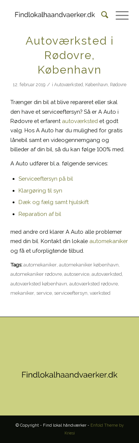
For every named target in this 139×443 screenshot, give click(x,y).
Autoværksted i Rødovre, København (70, 55)
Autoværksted (68, 84)
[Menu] (118, 15)
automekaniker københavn (89, 265)
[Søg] (101, 15)
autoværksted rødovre (93, 284)
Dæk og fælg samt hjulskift (54, 202)
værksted (100, 293)
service (44, 293)
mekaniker (22, 293)
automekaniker (108, 241)
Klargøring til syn (40, 190)
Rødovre (118, 84)
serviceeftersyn (70, 293)
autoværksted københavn (38, 284)
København (96, 84)
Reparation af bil (40, 214)
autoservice (76, 274)
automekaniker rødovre (36, 274)
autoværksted (80, 121)
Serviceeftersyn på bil (46, 178)
